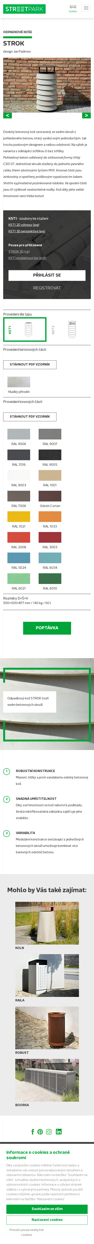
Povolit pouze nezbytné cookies (27, 1233)
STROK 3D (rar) (19, 255)
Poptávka (47, 632)
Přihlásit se (47, 279)
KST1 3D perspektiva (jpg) (26, 235)
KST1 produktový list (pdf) (27, 262)
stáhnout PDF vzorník (30, 368)
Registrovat (47, 292)
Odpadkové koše (17, 32)
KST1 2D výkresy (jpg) (23, 229)
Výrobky (73, 11)
